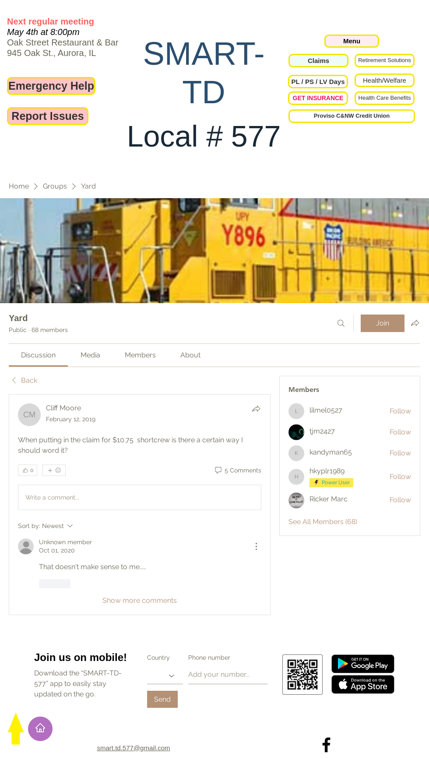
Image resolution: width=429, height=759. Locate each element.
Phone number (209, 657)
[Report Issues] (47, 116)
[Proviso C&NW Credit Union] (351, 116)
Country (158, 657)
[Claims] (318, 60)
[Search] (341, 323)
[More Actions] (256, 546)
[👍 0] (27, 470)
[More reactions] (54, 470)
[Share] (256, 408)
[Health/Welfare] (385, 80)
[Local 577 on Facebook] (326, 745)
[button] (318, 81)
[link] (38, 355)
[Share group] (415, 323)
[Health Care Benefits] (385, 98)
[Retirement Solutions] (385, 60)
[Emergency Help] (51, 86)
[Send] (162, 699)
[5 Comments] (237, 470)
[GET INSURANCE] (318, 98)
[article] (140, 504)
